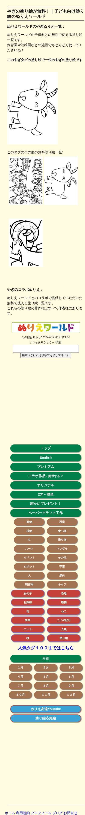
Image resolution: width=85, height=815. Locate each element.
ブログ (57, 813)
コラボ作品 (36, 476)
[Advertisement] (40, 403)
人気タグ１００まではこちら (46, 648)
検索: (58, 342)
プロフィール (41, 813)
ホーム (10, 813)
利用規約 (23, 813)
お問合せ (70, 813)
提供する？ (55, 476)
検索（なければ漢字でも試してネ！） (45, 355)
